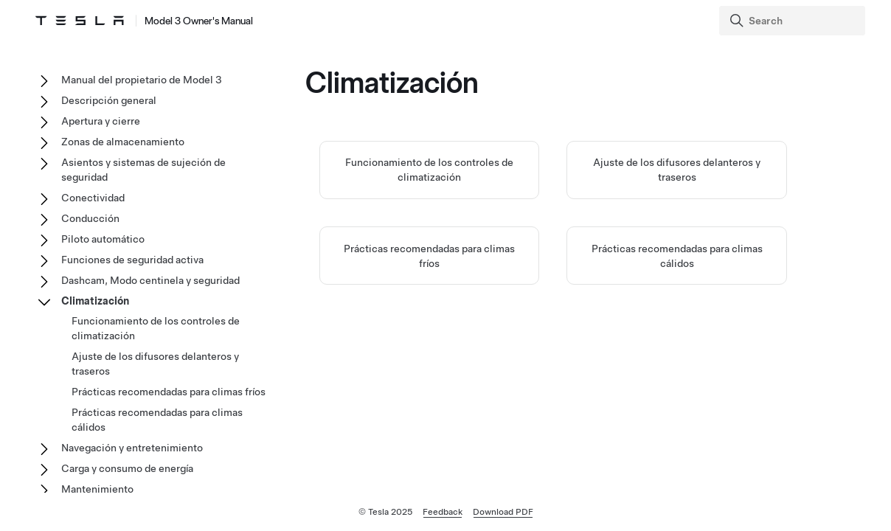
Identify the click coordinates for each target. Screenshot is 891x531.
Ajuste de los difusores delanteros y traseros (155, 363)
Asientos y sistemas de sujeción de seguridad (143, 169)
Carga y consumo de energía (127, 468)
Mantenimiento (97, 489)
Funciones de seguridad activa (132, 260)
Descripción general (108, 100)
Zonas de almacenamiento (122, 142)
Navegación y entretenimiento (132, 448)
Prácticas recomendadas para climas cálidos (157, 419)
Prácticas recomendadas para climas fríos (169, 392)
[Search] (794, 20)
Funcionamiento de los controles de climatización (156, 328)
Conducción (90, 218)
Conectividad (93, 198)
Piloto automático (103, 239)
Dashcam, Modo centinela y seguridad (150, 280)
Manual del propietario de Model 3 (141, 80)
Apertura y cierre (100, 121)
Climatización (95, 301)
